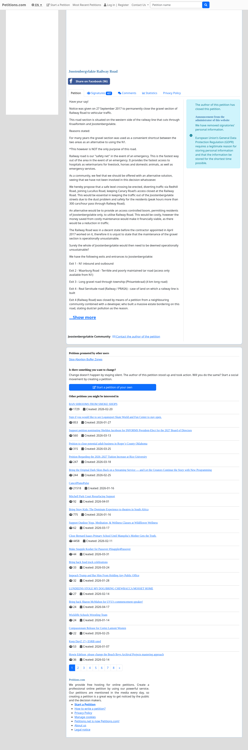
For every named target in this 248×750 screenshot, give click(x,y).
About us (80, 725)
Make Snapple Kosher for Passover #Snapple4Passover (100, 549)
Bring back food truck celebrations (88, 562)
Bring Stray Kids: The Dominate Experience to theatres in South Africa (108, 509)
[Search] (176, 5)
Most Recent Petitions (87, 5)
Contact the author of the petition (136, 336)
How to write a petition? (90, 709)
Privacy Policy (172, 93)
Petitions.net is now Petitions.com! (97, 721)
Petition (76, 93)
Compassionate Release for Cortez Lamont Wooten (97, 628)
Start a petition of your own (112, 387)
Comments (127, 93)
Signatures (99, 93)
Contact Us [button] (139, 5)
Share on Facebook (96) (88, 81)
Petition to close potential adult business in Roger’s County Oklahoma (108, 443)
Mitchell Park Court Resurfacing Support (92, 496)
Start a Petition (58, 5)
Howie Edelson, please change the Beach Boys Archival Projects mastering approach (116, 654)
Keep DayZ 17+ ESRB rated (85, 641)
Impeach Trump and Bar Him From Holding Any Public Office (104, 575)
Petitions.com (14, 4)
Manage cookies (85, 717)
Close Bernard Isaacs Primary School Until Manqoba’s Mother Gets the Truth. (113, 535)
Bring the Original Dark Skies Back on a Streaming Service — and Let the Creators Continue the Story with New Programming (140, 469)
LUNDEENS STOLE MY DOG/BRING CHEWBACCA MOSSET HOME (111, 588)
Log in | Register (116, 5)
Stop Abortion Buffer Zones (85, 359)
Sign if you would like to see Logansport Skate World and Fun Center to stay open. (115, 417)
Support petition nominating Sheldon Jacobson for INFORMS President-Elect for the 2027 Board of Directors (130, 430)
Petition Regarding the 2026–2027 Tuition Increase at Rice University (108, 456)
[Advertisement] (154, 40)
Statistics (149, 93)
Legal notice (82, 729)
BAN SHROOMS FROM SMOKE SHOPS (93, 403)
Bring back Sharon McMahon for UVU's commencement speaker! (106, 601)
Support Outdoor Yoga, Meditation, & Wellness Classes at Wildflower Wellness (113, 522)
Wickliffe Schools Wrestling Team (88, 614)
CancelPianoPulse (79, 483)
